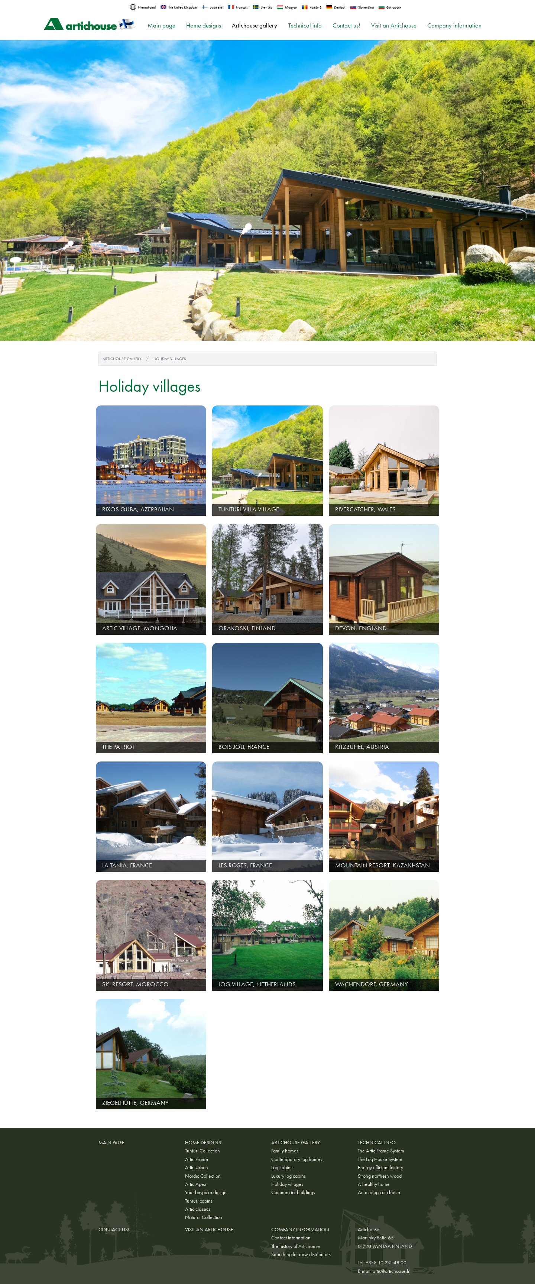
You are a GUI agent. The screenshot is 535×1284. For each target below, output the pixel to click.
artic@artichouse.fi (391, 1271)
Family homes (284, 1150)
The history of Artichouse (295, 1246)
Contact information (291, 1237)
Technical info (305, 25)
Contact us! (346, 25)
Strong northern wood (380, 1176)
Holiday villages (169, 358)
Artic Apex (195, 1184)
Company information (454, 25)
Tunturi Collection (202, 1150)
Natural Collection (203, 1217)
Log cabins (281, 1167)
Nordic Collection (203, 1176)
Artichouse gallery (254, 25)
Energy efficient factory (380, 1167)
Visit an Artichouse (393, 25)
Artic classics (197, 1209)
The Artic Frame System (381, 1150)
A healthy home (374, 1184)
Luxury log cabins (288, 1176)
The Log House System (380, 1159)
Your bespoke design (206, 1192)
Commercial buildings (293, 1192)
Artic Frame (196, 1159)
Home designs (203, 25)
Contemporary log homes (296, 1159)
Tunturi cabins (199, 1200)
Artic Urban (196, 1167)
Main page (161, 25)
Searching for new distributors (301, 1254)
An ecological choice (379, 1192)
